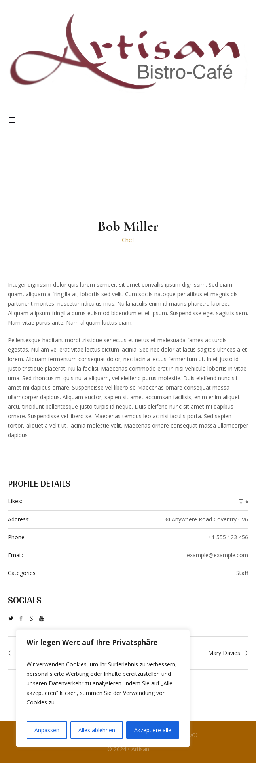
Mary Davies (224, 652)
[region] (103, 688)
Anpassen (46, 730)
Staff (242, 573)
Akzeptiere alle (152, 730)
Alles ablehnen (96, 730)
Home (110, 172)
